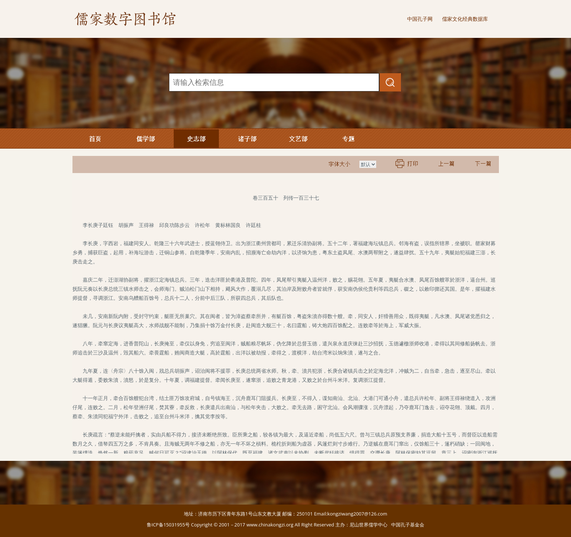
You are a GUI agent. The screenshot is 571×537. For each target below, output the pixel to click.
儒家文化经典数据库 (465, 18)
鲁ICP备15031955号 (168, 524)
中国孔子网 (420, 18)
